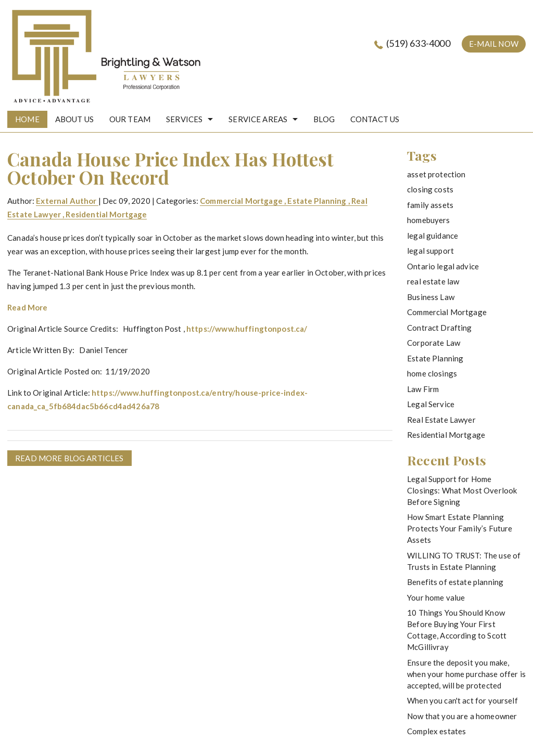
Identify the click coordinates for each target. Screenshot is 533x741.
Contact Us (375, 119)
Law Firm (423, 389)
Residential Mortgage (106, 214)
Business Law (430, 297)
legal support (430, 250)
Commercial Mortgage (241, 200)
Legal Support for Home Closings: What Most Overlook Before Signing (462, 490)
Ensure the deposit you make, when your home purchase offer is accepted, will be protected (466, 674)
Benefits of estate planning (455, 582)
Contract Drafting (439, 327)
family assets (430, 205)
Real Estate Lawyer (441, 419)
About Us (74, 119)
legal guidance (432, 235)
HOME (27, 119)
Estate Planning (316, 200)
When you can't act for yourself (462, 700)
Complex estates (436, 731)
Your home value (436, 597)
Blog (324, 119)
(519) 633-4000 (418, 43)
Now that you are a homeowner (462, 716)
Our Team (129, 119)
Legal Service (430, 404)
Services (184, 119)
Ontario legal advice (443, 266)
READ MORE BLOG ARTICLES (69, 458)
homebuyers (428, 220)
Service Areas (258, 119)
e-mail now (493, 43)
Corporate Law (433, 342)
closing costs (430, 189)
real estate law (433, 281)
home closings (432, 373)
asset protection (436, 174)
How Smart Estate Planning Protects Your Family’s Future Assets (459, 528)
